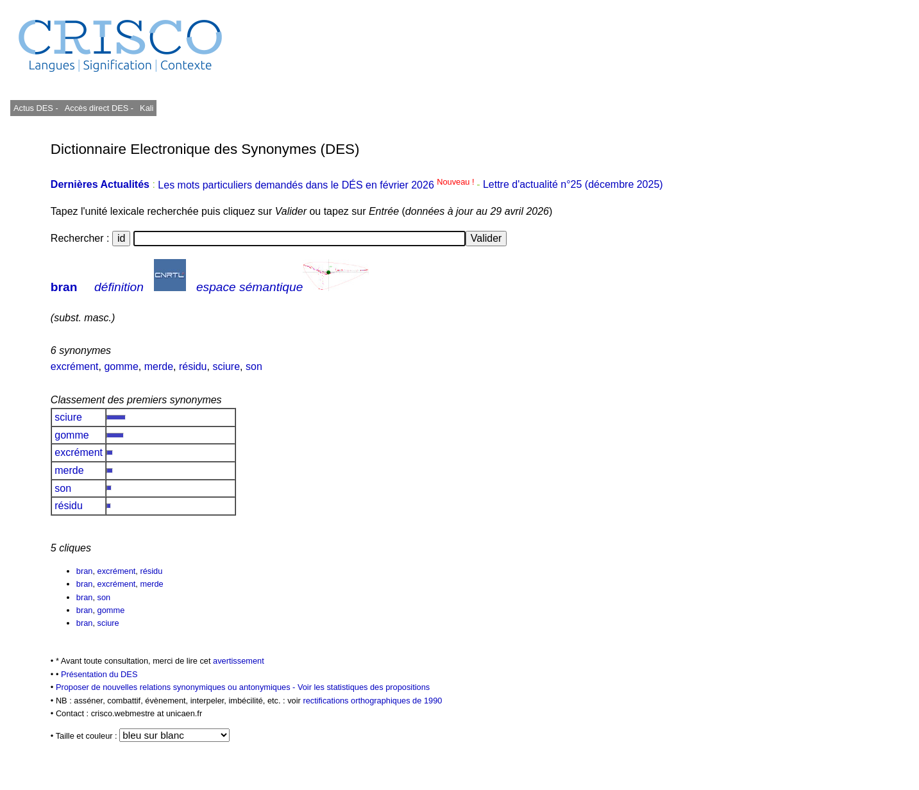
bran (64, 287)
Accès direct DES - (99, 108)
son (254, 366)
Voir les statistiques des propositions (364, 687)
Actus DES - (35, 108)
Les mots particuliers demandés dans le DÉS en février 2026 (317, 185)
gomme (121, 366)
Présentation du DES (99, 674)
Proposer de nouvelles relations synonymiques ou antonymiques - (177, 687)
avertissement (238, 661)
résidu (193, 366)
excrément (75, 366)
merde (158, 366)
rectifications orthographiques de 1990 (372, 700)
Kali (146, 108)
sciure (226, 366)
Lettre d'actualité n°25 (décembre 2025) (573, 185)
